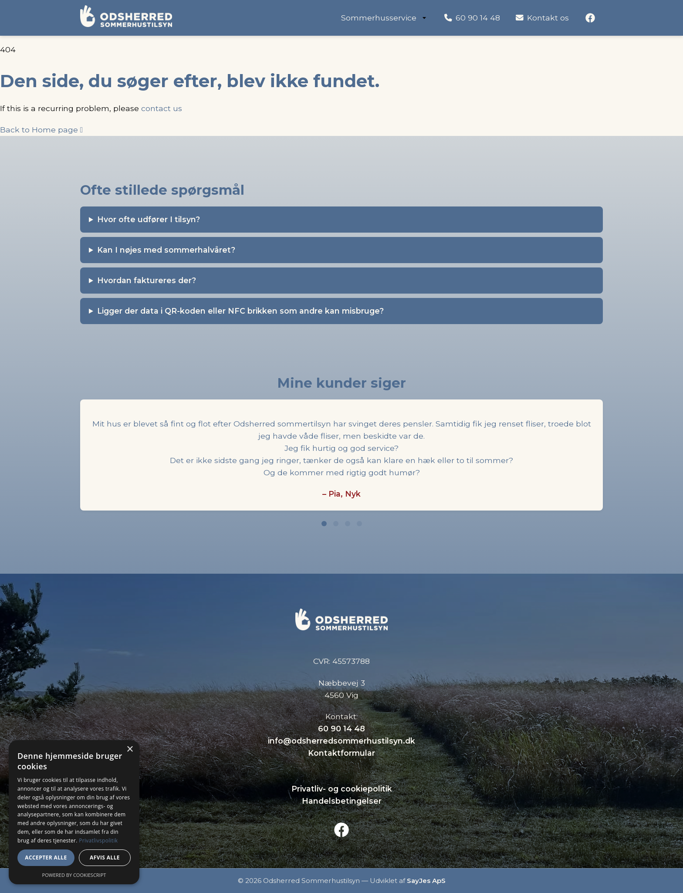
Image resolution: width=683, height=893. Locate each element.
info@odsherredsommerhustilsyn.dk (341, 740)
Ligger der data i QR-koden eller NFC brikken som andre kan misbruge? (240, 310)
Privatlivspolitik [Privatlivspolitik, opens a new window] (98, 840)
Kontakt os (542, 17)
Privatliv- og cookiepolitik (341, 788)
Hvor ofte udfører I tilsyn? (148, 219)
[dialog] (74, 812)
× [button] (129, 749)
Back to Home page (41, 129)
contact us (161, 108)
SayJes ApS (426, 880)
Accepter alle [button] (46, 857)
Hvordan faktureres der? (146, 280)
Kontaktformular (341, 753)
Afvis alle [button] (105, 857)
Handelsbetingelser (342, 800)
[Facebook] (590, 18)
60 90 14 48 (472, 17)
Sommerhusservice (385, 17)
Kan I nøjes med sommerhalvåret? (166, 249)
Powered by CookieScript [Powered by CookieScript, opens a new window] (74, 875)
